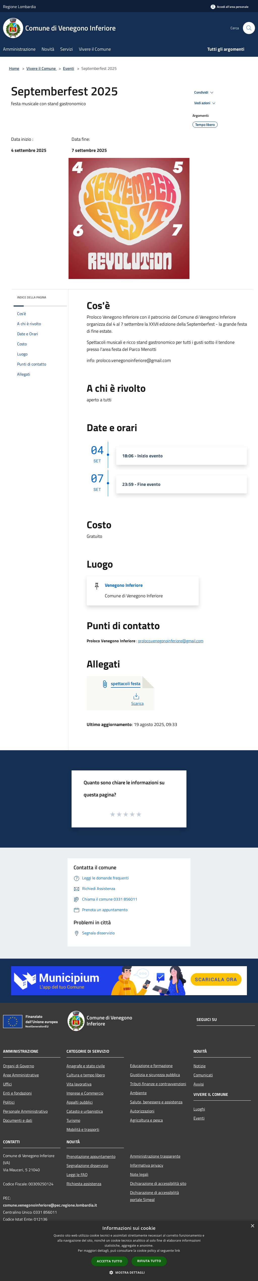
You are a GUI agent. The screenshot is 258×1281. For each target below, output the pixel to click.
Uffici (7, 1084)
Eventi (68, 68)
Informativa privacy (146, 1165)
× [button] (252, 1226)
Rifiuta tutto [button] (149, 1261)
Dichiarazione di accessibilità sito (158, 1183)
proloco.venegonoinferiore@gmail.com (170, 641)
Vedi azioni (205, 103)
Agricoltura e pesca (146, 1120)
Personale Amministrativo (25, 1111)
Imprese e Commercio (85, 1093)
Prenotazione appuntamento (91, 1156)
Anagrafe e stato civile (86, 1066)
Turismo (73, 1120)
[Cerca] (249, 28)
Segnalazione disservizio (87, 1165)
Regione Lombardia (19, 7)
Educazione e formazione (151, 1066)
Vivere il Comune (41, 68)
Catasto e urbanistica (85, 1111)
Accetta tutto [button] (109, 1261)
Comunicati (203, 1075)
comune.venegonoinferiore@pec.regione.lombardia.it (50, 1205)
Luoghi (199, 1109)
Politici (9, 1102)
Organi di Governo (18, 1066)
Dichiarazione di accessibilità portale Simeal (154, 1196)
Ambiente (138, 1093)
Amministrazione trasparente (155, 1156)
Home (14, 68)
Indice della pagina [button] (31, 297)
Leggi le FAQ (77, 1175)
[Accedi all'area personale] (229, 7)
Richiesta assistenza (84, 1184)
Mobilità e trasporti (83, 1129)
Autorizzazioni (142, 1111)
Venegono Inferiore (124, 585)
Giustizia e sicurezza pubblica (155, 1075)
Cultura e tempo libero (86, 1075)
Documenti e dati (17, 1120)
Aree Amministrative (21, 1075)
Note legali (139, 1174)
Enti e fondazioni (17, 1093)
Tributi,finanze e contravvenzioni (158, 1084)
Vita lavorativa (79, 1084)
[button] (129, 1272)
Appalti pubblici (80, 1102)
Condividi (204, 93)
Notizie (200, 1066)
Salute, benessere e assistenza (156, 1102)
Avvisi (199, 1084)
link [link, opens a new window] (177, 1250)
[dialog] (129, 1251)
